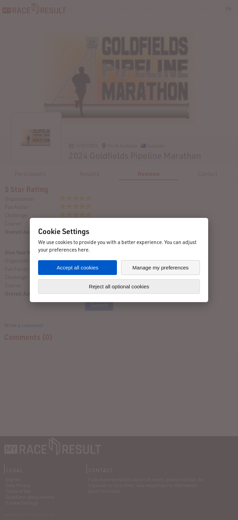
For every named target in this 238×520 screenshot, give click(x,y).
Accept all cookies (77, 267)
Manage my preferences (160, 267)
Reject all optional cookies (119, 286)
